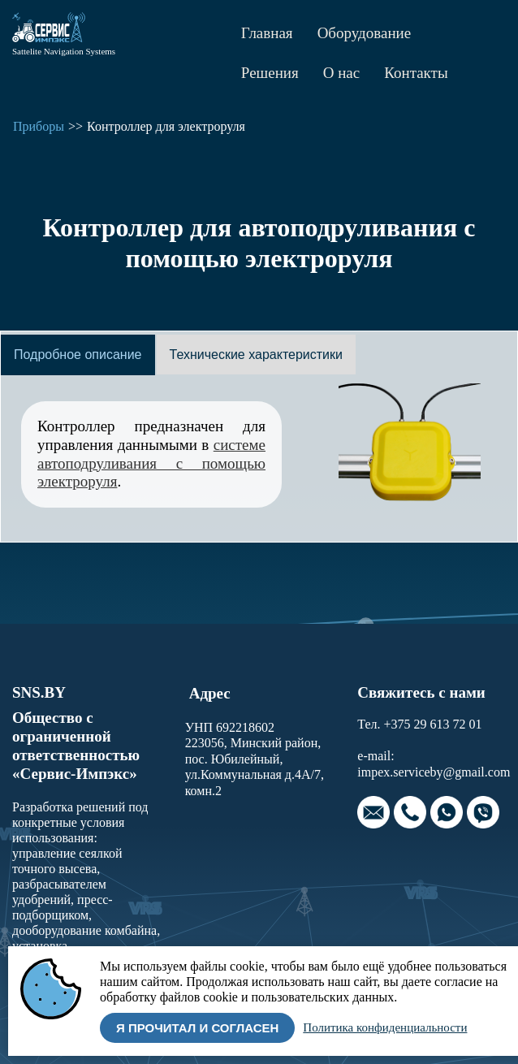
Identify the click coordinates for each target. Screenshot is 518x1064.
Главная (267, 32)
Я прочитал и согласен (197, 1028)
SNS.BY (39, 693)
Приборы (38, 126)
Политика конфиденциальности (385, 1027)
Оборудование (364, 32)
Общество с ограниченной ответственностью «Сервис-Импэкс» (76, 745)
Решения (270, 72)
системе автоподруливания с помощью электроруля (151, 463)
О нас (341, 72)
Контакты (415, 72)
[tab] (78, 355)
